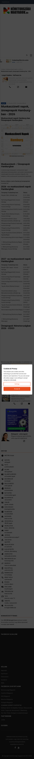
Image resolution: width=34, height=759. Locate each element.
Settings (17, 384)
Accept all (17, 389)
